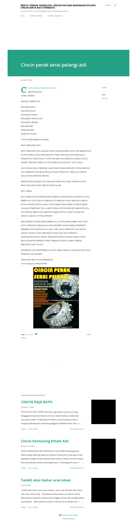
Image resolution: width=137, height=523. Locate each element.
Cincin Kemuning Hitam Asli (45, 441)
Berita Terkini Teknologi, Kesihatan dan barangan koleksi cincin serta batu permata (58, 6)
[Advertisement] (68, 32)
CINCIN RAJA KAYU (36, 402)
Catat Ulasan (33, 429)
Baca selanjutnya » (77, 429)
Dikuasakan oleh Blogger (68, 515)
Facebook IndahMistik (55, 16)
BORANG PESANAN (36, 16)
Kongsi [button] (104, 87)
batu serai (105, 98)
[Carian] (107, 5)
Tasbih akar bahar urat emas (46, 480)
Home (22, 16)
